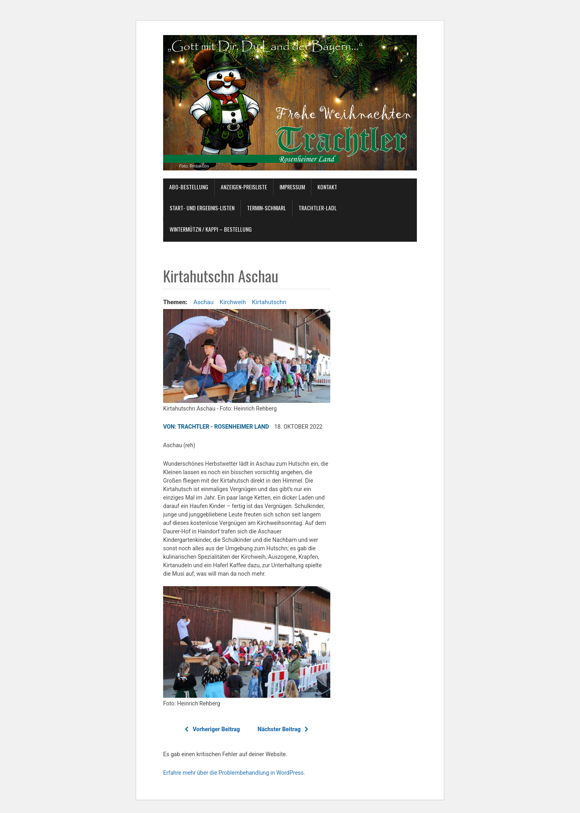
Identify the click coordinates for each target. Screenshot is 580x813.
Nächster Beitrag (283, 729)
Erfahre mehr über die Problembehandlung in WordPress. (234, 772)
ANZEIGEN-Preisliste (244, 187)
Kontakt (327, 187)
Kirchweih (233, 302)
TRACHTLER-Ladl (317, 207)
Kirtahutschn (269, 302)
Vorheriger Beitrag (212, 729)
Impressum (292, 187)
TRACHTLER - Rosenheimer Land (223, 426)
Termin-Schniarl (266, 207)
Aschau (203, 302)
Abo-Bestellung (188, 187)
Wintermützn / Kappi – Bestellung (211, 229)
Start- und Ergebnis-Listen (202, 207)
